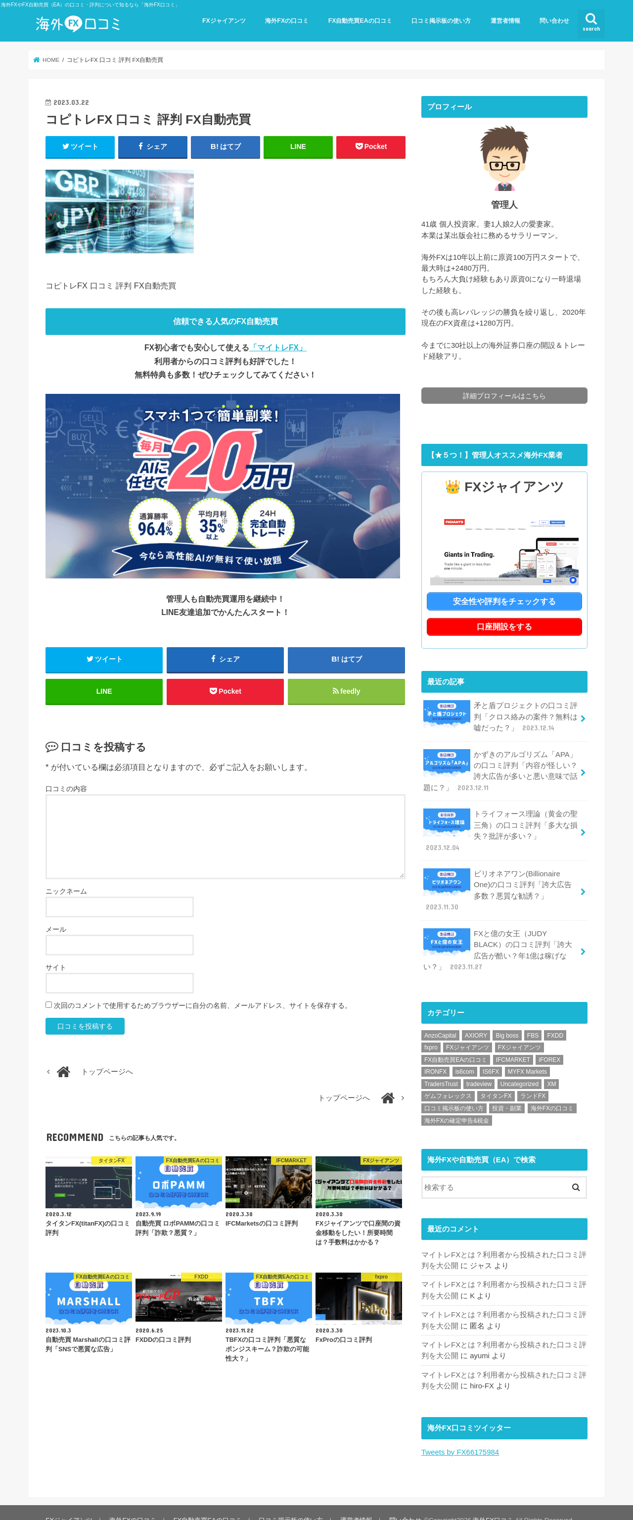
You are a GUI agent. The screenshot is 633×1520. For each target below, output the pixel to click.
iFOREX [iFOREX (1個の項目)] (549, 1045)
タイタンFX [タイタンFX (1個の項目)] (495, 1081)
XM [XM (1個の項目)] (551, 1069)
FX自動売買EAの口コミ (360, 20)
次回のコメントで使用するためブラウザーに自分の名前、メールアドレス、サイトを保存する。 (203, 1006)
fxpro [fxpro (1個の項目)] (431, 1032)
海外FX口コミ (492, 1504)
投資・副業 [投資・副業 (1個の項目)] (507, 1093)
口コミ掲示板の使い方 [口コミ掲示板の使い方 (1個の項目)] (454, 1093)
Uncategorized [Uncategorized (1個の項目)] (519, 1069)
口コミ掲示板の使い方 (441, 20)
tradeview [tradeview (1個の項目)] (479, 1069)
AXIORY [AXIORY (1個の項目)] (476, 1020)
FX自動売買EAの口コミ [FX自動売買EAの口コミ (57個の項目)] (455, 1045)
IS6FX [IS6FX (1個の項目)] (491, 1057)
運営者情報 (505, 20)
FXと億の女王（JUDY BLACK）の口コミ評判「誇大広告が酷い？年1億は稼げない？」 (497, 935)
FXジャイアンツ (224, 20)
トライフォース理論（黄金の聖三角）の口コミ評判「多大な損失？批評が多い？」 (500, 828)
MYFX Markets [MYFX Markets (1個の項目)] (527, 1057)
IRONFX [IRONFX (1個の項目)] (435, 1057)
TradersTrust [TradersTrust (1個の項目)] (441, 1069)
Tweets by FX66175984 (459, 1436)
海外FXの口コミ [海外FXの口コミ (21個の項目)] (552, 1093)
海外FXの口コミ (287, 20)
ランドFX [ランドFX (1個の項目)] (532, 1081)
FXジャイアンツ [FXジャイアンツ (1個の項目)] (519, 1032)
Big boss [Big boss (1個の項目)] (507, 1020)
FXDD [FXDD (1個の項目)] (555, 1020)
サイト (55, 968)
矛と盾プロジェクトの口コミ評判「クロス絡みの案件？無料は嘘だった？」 (500, 715)
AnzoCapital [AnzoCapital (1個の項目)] (440, 1020)
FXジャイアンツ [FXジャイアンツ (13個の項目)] (467, 1032)
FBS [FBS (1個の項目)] (533, 1020)
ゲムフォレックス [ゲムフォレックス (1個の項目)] (448, 1081)
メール (55, 930)
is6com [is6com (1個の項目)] (464, 1057)
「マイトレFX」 (278, 347)
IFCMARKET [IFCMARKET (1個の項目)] (513, 1045)
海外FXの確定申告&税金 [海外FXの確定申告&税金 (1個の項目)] (456, 1105)
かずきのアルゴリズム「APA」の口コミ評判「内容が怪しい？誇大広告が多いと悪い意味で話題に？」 (500, 769)
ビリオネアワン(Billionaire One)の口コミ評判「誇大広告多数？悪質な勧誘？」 (500, 882)
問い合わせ (554, 20)
